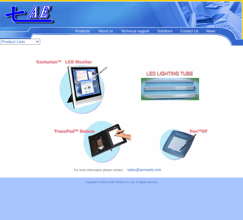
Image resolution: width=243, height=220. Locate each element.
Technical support (135, 31)
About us (105, 31)
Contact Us (189, 31)
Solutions (164, 31)
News (210, 31)
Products (82, 31)
